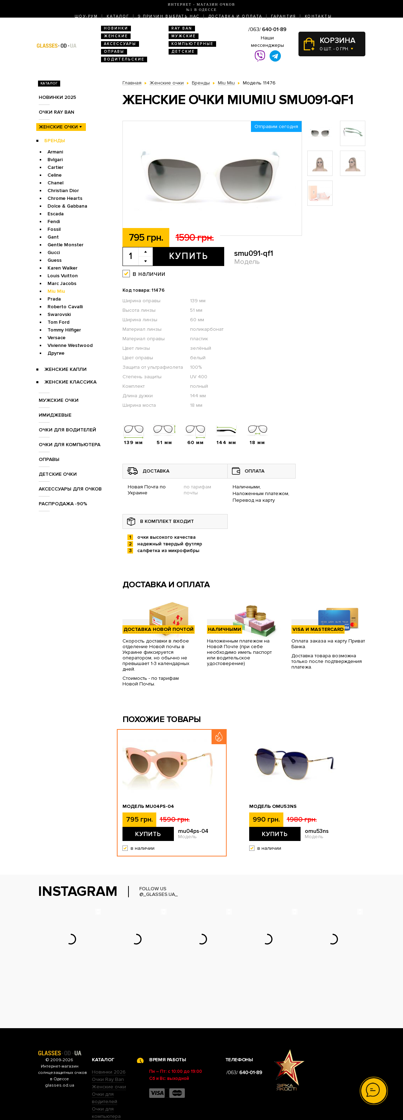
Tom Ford (58, 322)
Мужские (183, 36)
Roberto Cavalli (65, 307)
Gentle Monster (65, 245)
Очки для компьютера (69, 445)
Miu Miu (56, 291)
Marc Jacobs (62, 283)
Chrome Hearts (65, 198)
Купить (188, 256)
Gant (53, 237)
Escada (56, 214)
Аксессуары (120, 44)
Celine (55, 175)
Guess (55, 260)
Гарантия (283, 16)
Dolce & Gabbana (67, 206)
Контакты (318, 16)
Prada (54, 299)
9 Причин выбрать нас (169, 16)
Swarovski (59, 314)
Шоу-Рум (86, 16)
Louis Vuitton (63, 276)
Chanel (55, 183)
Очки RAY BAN (56, 112)
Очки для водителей (67, 430)
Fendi (54, 221)
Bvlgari (55, 160)
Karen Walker (62, 268)
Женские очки (58, 127)
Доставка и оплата (235, 16)
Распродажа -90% (63, 504)
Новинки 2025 (57, 97)
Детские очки (58, 474)
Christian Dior (63, 191)
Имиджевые (55, 415)
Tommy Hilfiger (64, 330)
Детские (183, 51)
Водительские (124, 59)
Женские (116, 36)
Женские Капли (65, 369)
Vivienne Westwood (70, 345)
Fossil (54, 229)
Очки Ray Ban (108, 1036)
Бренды (54, 141)
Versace (56, 338)
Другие (56, 353)
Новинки (116, 28)
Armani (55, 152)
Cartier (55, 167)
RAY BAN (181, 28)
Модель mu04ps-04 (148, 806)
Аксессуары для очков (70, 489)
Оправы (114, 51)
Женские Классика (70, 382)
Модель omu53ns (273, 806)
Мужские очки (58, 400)
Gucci (54, 252)
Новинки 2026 (109, 1028)
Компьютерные (192, 44)
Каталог (118, 16)
